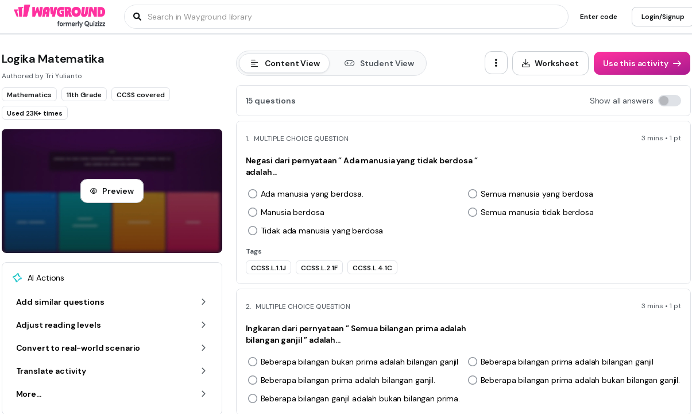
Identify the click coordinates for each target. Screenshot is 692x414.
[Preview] (112, 191)
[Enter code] (598, 16)
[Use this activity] (642, 63)
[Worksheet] (550, 63)
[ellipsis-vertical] (496, 62)
